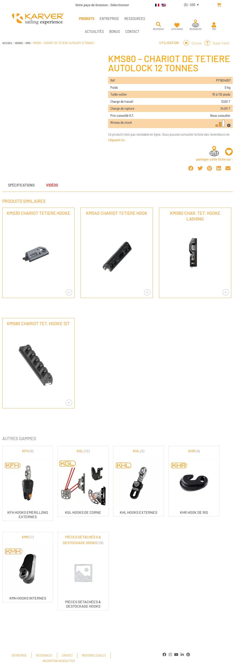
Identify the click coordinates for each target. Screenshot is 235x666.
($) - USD (189, 5)
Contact (132, 31)
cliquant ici (116, 140)
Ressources (134, 18)
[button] (158, 24)
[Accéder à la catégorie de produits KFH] (28, 483)
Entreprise (109, 18)
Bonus (114, 31)
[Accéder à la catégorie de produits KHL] (138, 481)
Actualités (94, 31)
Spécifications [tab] (21, 184)
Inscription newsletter (59, 661)
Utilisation (169, 43)
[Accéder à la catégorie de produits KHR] (194, 481)
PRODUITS (86, 18)
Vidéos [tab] (52, 184)
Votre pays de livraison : (102, 5)
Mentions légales (94, 655)
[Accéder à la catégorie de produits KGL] (83, 481)
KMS (28, 43)
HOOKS (19, 43)
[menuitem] (156, 4)
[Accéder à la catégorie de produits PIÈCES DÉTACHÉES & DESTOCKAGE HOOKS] (83, 571)
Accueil (7, 43)
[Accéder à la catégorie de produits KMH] (28, 567)
